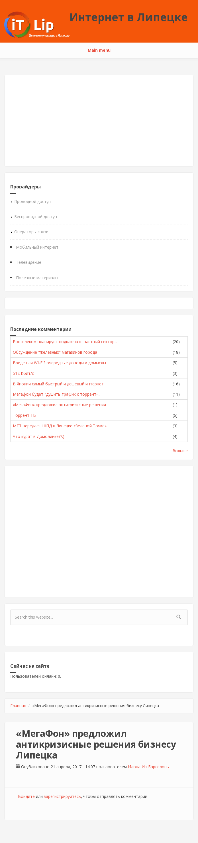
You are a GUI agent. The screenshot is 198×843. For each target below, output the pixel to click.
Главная (18, 705)
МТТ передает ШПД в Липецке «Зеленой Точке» (60, 425)
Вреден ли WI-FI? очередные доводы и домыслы (59, 362)
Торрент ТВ (24, 415)
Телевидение (28, 262)
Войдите (26, 796)
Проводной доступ (32, 201)
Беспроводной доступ (35, 216)
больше (180, 450)
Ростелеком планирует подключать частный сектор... (65, 341)
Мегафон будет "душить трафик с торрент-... (56, 394)
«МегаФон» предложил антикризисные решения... (61, 404)
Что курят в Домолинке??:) (38, 436)
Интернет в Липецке (129, 16)
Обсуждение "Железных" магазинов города (55, 352)
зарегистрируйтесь (62, 796)
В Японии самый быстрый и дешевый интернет (58, 384)
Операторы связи (31, 231)
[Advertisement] (99, 121)
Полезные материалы (37, 277)
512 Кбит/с (23, 373)
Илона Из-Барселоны (149, 766)
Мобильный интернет (37, 247)
